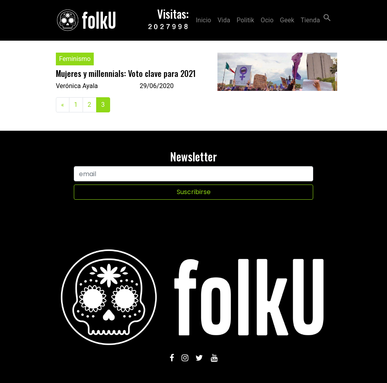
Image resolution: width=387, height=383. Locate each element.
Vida (223, 20)
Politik (245, 20)
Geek (287, 20)
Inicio (203, 20)
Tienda (310, 20)
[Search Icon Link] (327, 17)
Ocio (267, 20)
